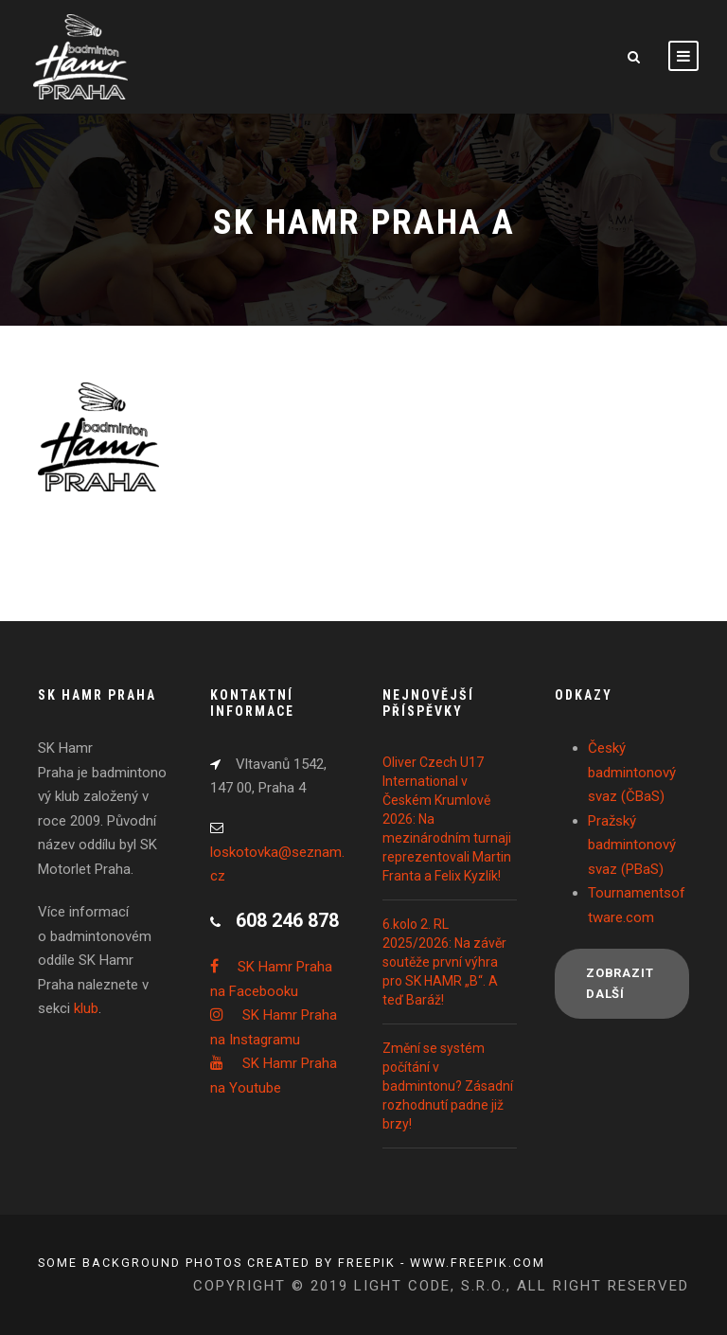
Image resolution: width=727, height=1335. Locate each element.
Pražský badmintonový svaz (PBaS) (632, 845)
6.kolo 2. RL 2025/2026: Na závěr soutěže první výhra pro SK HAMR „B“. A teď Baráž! (444, 962)
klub (86, 1008)
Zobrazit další (619, 983)
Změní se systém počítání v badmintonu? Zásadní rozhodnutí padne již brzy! (447, 1086)
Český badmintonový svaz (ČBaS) (632, 772)
